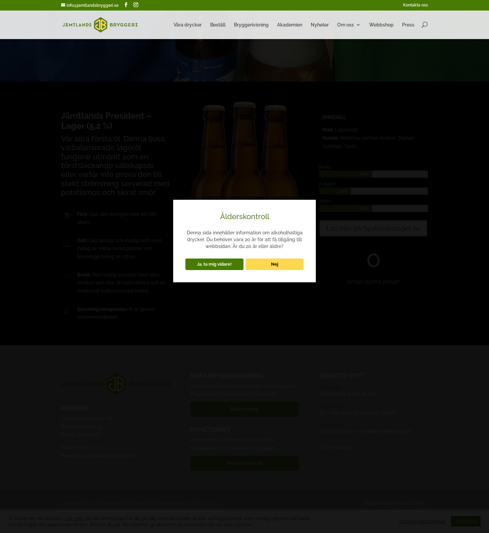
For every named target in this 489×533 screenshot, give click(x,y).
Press (408, 25)
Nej (274, 264)
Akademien (289, 25)
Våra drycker (188, 25)
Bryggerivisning (251, 25)
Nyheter (320, 25)
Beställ (217, 25)
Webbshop (381, 25)
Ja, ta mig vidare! (214, 264)
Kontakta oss (415, 5)
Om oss (345, 25)
